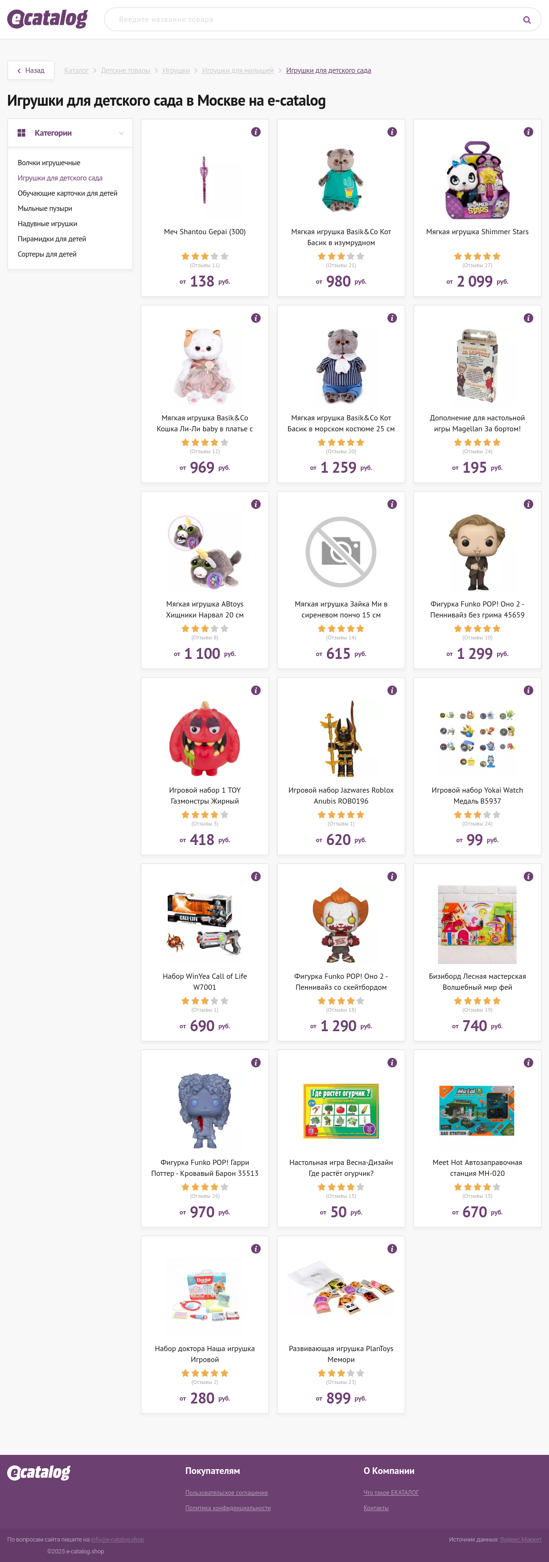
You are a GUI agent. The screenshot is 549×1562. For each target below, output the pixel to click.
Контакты (376, 1508)
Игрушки (176, 70)
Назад (31, 70)
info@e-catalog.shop (117, 1539)
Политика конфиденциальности (228, 1508)
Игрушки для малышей (238, 70)
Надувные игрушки (47, 223)
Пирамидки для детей (52, 238)
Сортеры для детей (47, 254)
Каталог (76, 70)
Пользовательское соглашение (226, 1493)
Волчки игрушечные (49, 162)
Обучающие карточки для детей (67, 193)
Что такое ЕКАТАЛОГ (391, 1493)
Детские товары (125, 70)
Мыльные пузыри (45, 208)
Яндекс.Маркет (521, 1539)
